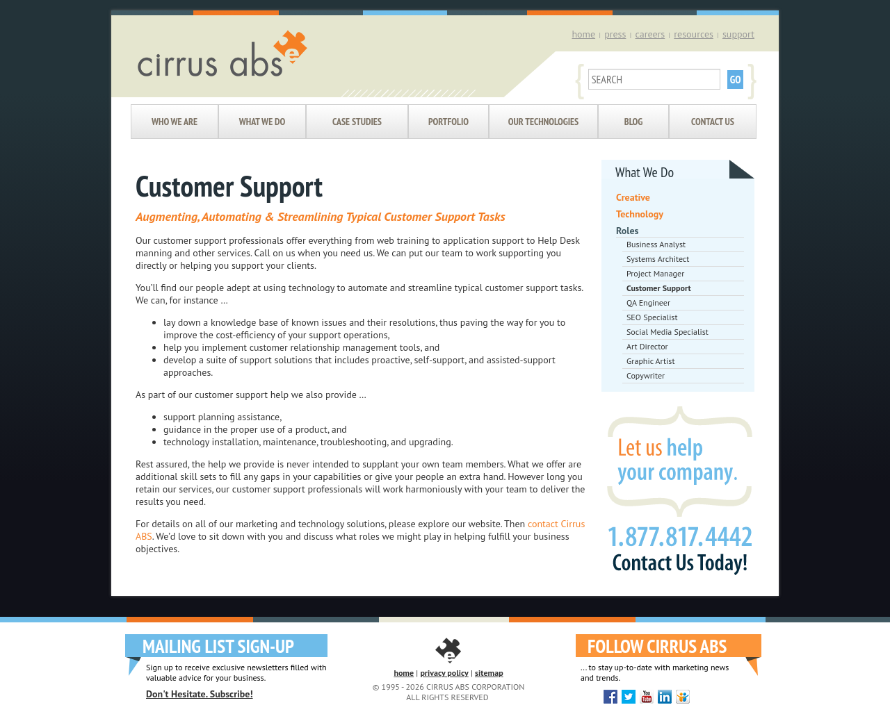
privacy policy (444, 673)
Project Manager (655, 273)
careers (650, 34)
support (738, 34)
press (615, 34)
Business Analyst (656, 244)
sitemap (489, 673)
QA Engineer (648, 302)
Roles (627, 230)
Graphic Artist (650, 361)
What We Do (262, 121)
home (583, 34)
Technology (639, 214)
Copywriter (645, 375)
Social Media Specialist (667, 331)
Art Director (647, 346)
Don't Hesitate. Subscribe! (199, 694)
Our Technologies (543, 121)
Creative (633, 197)
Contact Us (712, 121)
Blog (633, 121)
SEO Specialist (651, 317)
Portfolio (448, 121)
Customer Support (658, 288)
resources (693, 34)
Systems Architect (657, 259)
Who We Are (174, 121)
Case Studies (357, 121)
